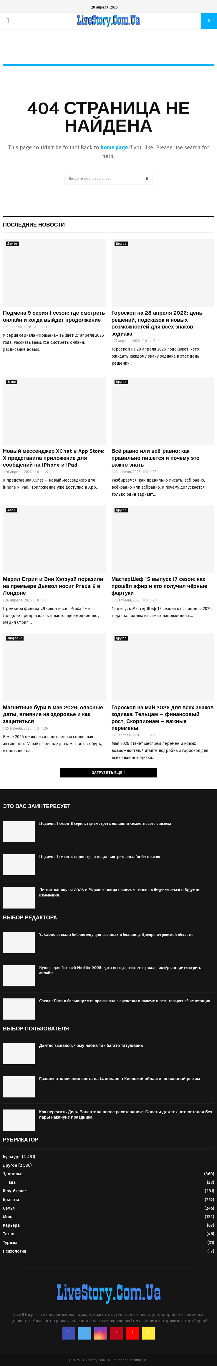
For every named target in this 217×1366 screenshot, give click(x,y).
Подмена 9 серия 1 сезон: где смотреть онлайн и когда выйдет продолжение (54, 316)
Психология (14, 1251)
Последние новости (34, 225)
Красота (11, 1199)
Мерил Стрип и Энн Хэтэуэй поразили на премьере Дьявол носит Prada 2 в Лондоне (53, 586)
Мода (11, 510)
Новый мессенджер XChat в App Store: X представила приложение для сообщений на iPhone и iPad (54, 458)
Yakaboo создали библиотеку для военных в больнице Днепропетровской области (116, 934)
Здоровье (14, 638)
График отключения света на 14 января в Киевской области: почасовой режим (119, 1078)
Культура (12, 1156)
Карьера (11, 1225)
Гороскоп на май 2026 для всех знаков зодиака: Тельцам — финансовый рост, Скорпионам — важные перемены (163, 717)
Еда (12, 1182)
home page (114, 147)
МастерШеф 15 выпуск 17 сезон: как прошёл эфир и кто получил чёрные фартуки (159, 586)
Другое (12, 244)
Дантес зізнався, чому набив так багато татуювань (91, 1045)
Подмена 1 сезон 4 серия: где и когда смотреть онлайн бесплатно (99, 856)
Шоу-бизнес (14, 1191)
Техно (11, 382)
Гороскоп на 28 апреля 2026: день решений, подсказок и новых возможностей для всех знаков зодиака (157, 323)
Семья (9, 1208)
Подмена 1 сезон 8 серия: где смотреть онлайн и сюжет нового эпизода (105, 823)
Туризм (10, 1242)
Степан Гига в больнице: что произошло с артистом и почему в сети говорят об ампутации (124, 1000)
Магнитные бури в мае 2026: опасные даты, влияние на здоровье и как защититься (53, 714)
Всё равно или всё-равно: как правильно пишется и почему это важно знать (156, 458)
